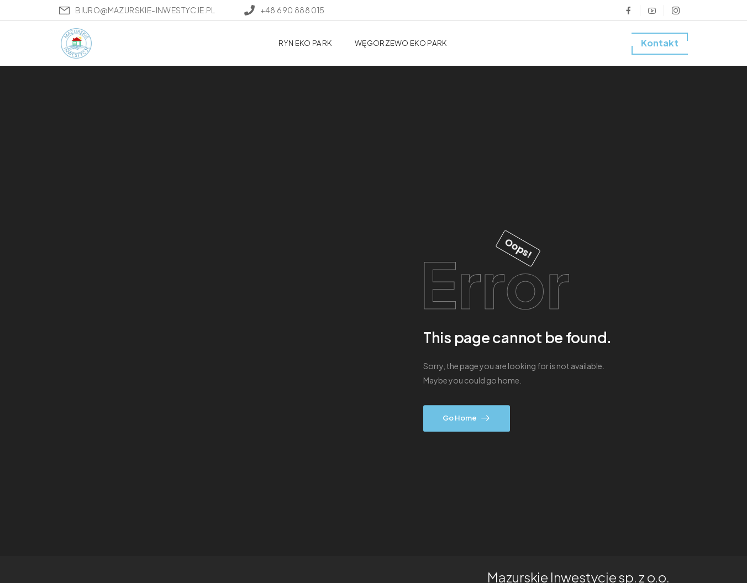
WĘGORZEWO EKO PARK (400, 43)
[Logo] (76, 43)
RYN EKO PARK (305, 43)
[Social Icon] (628, 10)
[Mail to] (137, 10)
